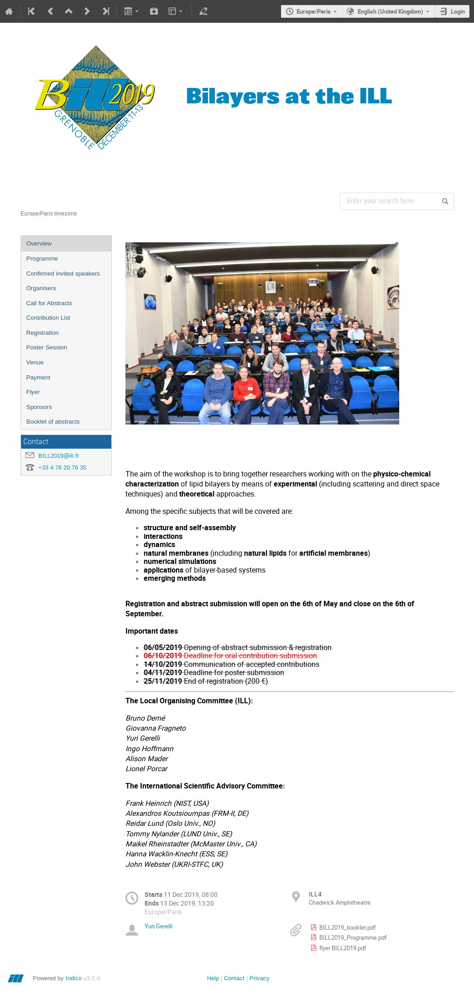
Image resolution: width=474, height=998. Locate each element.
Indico (74, 978)
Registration (42, 332)
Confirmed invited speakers (63, 273)
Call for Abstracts (49, 303)
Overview (39, 243)
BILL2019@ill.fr (58, 456)
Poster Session (47, 347)
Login (458, 11)
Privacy (260, 978)
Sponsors (39, 407)
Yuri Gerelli (158, 926)
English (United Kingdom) (390, 11)
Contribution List (48, 317)
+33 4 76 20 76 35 (62, 467)
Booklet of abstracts (53, 421)
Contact (234, 978)
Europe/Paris (314, 11)
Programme (42, 258)
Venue (35, 362)
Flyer (33, 392)
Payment (38, 377)
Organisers (41, 288)
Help (213, 978)
